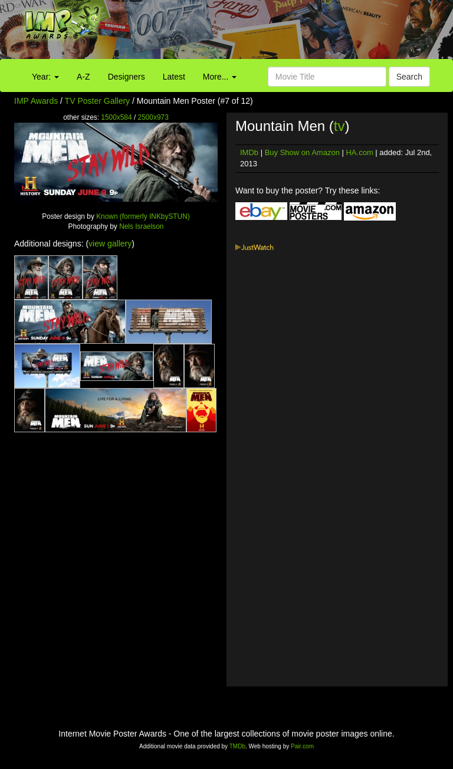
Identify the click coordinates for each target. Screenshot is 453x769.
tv (339, 126)
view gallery (110, 243)
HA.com (359, 152)
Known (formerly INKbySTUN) (143, 216)
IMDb (249, 152)
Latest (174, 76)
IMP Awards (36, 101)
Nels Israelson (141, 226)
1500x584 (116, 117)
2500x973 (153, 117)
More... (220, 76)
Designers (126, 76)
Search (409, 76)
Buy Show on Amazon (302, 152)
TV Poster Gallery (97, 101)
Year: (45, 76)
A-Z (83, 76)
